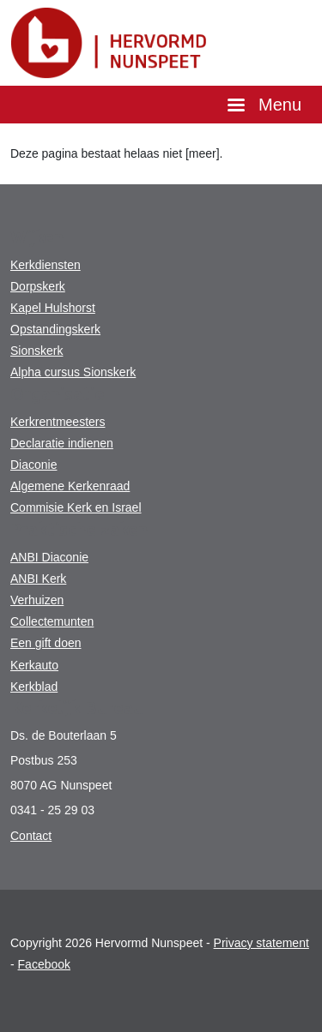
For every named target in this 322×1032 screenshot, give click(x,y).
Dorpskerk (37, 286)
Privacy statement (261, 943)
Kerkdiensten (45, 265)
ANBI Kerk (38, 578)
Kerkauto (34, 665)
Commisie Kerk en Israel (76, 507)
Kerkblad (34, 686)
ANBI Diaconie (49, 557)
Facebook (44, 964)
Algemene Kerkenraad (70, 486)
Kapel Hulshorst (52, 308)
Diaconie (33, 464)
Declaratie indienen (61, 443)
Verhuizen (37, 600)
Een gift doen (46, 643)
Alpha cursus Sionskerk (73, 372)
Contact (31, 836)
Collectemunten (52, 621)
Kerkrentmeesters (57, 422)
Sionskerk (36, 350)
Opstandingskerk (55, 329)
